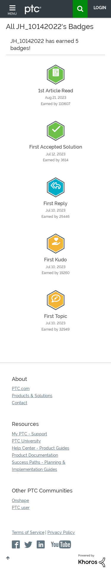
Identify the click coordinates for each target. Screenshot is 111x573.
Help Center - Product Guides (40, 448)
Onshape (20, 500)
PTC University (26, 441)
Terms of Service (28, 532)
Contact (19, 402)
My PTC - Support (29, 434)
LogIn (100, 7)
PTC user (21, 507)
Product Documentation (35, 455)
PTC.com (21, 388)
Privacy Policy (61, 532)
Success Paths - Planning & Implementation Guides (38, 466)
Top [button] (8, 557)
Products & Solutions (32, 395)
